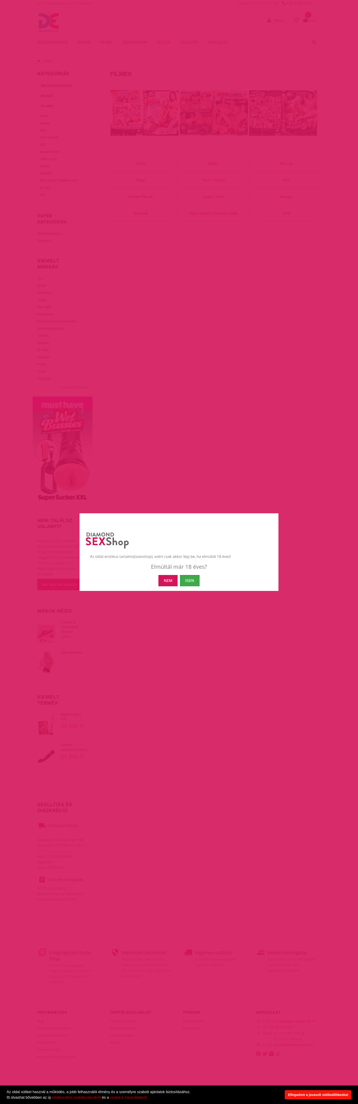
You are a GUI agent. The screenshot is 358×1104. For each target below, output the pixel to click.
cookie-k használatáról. (129, 1097)
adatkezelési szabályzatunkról (76, 1097)
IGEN (189, 580)
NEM (168, 580)
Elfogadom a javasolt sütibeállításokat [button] (318, 1095)
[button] (149, 1098)
